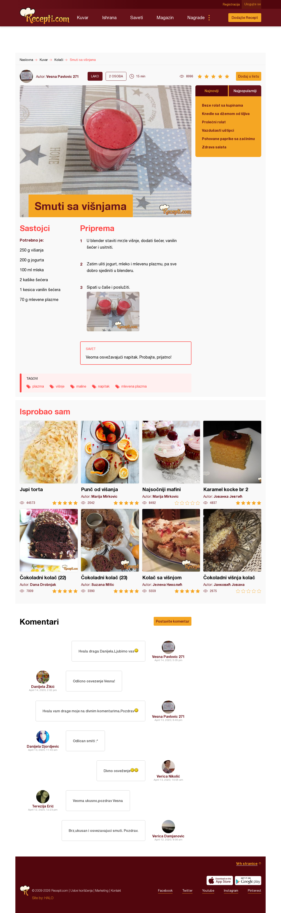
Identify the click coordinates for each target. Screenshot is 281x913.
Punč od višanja (110, 463)
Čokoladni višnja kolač (232, 551)
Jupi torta (49, 463)
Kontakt (116, 890)
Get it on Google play (248, 880)
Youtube (208, 890)
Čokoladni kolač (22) (49, 551)
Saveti (136, 17)
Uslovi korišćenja (81, 890)
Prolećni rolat (214, 122)
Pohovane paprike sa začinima (228, 139)
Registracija (231, 4)
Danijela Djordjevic (43, 746)
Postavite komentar (172, 621)
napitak (104, 386)
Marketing (101, 890)
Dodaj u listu (248, 76)
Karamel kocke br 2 (232, 463)
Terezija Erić (43, 806)
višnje (60, 386)
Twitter (187, 890)
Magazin (165, 17)
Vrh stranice (247, 863)
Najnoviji (212, 91)
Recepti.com (45, 15)
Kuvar (82, 17)
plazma (38, 386)
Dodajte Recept (245, 17)
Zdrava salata (214, 147)
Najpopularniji (245, 91)
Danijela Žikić (43, 686)
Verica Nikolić (168, 776)
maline (81, 386)
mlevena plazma (134, 386)
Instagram (231, 890)
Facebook (165, 890)
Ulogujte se (253, 4)
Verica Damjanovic (168, 836)
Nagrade (196, 17)
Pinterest (254, 890)
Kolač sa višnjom (171, 551)
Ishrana (109, 17)
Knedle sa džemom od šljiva (226, 113)
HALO (48, 898)
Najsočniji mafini (171, 463)
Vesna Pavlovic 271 (62, 76)
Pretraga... (218, 18)
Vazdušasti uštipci (218, 130)
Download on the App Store (220, 880)
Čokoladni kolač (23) (110, 551)
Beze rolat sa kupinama (222, 105)
